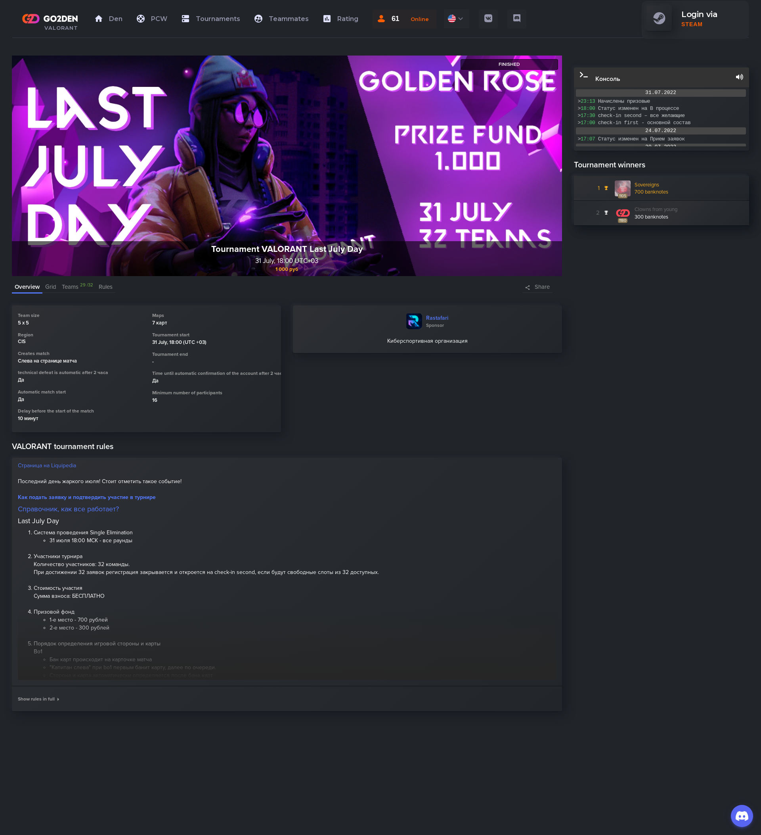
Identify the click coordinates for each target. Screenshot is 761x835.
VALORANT (61, 28)
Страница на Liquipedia (47, 465)
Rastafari (437, 318)
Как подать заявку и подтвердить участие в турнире (87, 497)
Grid (50, 286)
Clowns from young (656, 209)
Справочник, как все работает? (68, 509)
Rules (106, 286)
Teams (77, 286)
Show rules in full (38, 699)
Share (542, 286)
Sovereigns (647, 185)
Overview (27, 286)
